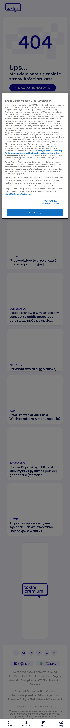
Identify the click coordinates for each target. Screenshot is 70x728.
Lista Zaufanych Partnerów (18, 194)
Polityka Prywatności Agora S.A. (44, 153)
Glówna (9, 724)
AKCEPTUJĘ (35, 213)
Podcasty (26, 724)
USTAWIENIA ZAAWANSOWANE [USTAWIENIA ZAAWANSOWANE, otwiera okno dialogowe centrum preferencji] (50, 202)
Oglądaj (43, 724)
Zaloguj (61, 724)
